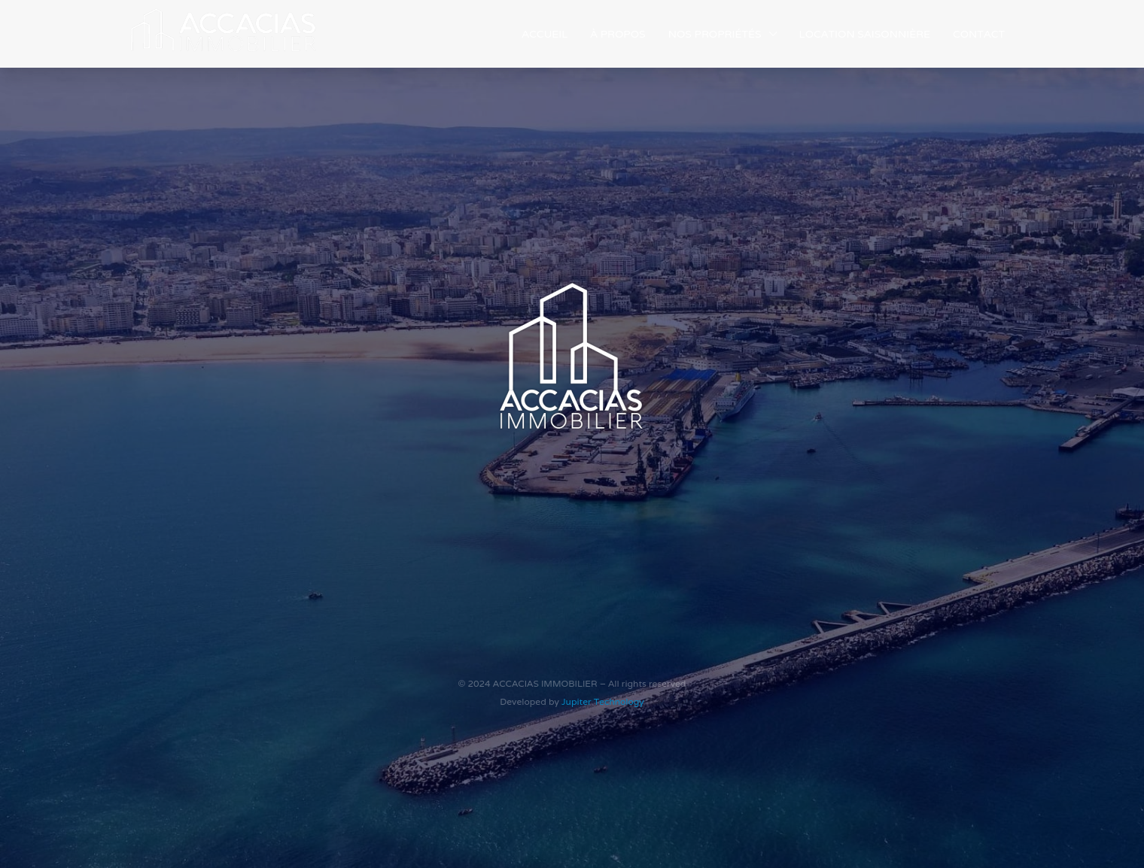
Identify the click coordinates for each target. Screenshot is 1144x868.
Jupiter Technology (602, 701)
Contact (979, 34)
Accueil (544, 34)
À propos (617, 34)
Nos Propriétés (715, 34)
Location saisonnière (864, 34)
